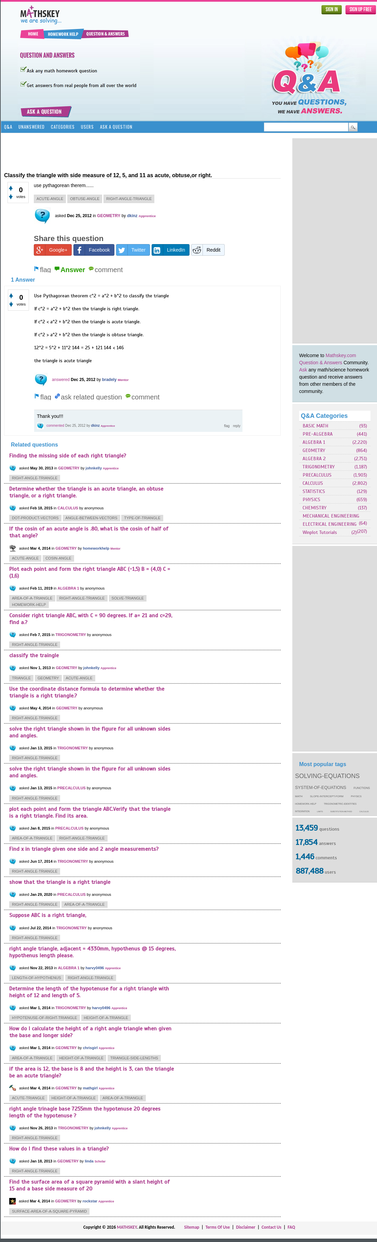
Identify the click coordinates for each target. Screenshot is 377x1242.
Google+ (50, 249)
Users (87, 126)
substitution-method (341, 811)
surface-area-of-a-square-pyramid (49, 1211)
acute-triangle (28, 1098)
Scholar (100, 1161)
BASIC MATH (315, 426)
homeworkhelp (96, 548)
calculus (364, 811)
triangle (21, 678)
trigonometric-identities (340, 804)
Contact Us (271, 1227)
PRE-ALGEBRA (318, 434)
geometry (48, 678)
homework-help (305, 804)
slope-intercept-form (327, 796)
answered (61, 379)
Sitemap (191, 1227)
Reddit (206, 249)
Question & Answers (320, 362)
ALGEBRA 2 (314, 459)
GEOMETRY (314, 450)
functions (362, 788)
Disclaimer (245, 1227)
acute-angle (50, 199)
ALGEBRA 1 (314, 442)
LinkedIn (168, 249)
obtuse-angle (84, 199)
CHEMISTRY (314, 508)
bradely (109, 379)
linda (89, 1161)
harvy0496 (95, 968)
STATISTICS (314, 491)
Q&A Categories (324, 415)
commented (55, 425)
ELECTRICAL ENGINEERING (330, 524)
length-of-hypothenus (36, 978)
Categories (63, 126)
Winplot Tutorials (320, 532)
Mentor (123, 380)
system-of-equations (320, 787)
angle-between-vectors (91, 518)
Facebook (92, 249)
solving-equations (327, 776)
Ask (303, 369)
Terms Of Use (218, 1227)
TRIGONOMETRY (319, 467)
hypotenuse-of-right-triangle (44, 1018)
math (299, 796)
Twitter (130, 249)
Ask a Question (116, 126)
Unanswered (31, 126)
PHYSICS (311, 500)
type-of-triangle (142, 518)
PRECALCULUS (317, 475)
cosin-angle (58, 558)
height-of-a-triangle (106, 1018)
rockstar (90, 1201)
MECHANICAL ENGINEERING (331, 516)
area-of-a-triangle (32, 598)
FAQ (291, 1227)
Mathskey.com (341, 355)
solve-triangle (128, 598)
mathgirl (90, 1088)
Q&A (8, 126)
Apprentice (147, 216)
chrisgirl (90, 1048)
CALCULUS (313, 483)
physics (356, 796)
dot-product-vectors (35, 518)
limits (320, 811)
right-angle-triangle (129, 199)
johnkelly (94, 468)
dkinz (132, 215)
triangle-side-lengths (134, 1058)
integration (302, 811)
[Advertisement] (323, 240)
